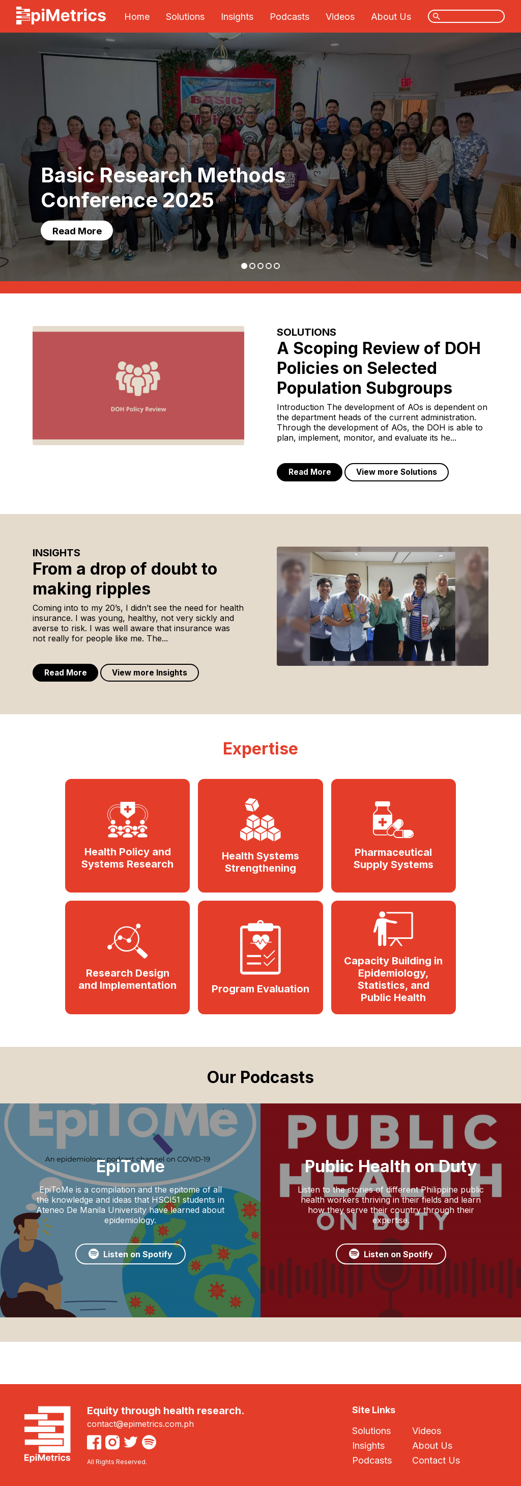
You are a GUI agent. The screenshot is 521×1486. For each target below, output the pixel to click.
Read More (81, 229)
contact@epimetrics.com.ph (140, 1424)
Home (137, 16)
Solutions (185, 16)
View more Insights (156, 676)
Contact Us (436, 1460)
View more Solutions (404, 473)
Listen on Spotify (130, 1276)
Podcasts (289, 16)
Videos (340, 16)
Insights (237, 16)
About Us (391, 16)
